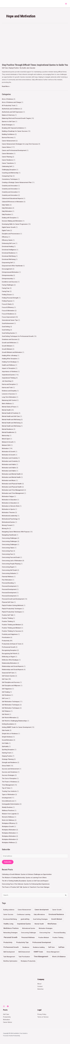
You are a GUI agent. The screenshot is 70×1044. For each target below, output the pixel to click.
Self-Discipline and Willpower (11, 688)
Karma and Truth (7, 390)
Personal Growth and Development (13, 602)
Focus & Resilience (8, 317)
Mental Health (6, 413)
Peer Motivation (7, 583)
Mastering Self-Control (9, 403)
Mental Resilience (7, 432)
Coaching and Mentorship (10, 176)
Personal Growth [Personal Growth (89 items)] (10, 940)
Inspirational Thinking (8, 381)
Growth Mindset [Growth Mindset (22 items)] (56, 922)
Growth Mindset (7, 349)
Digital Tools (6, 233)
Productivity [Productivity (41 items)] (8, 945)
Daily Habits (5, 208)
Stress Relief (6, 769)
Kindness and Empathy (9, 394)
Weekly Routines (7, 810)
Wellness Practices (8, 813)
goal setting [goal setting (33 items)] (25, 922)
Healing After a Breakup (9, 358)
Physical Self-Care (8, 605)
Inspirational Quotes (8, 378)
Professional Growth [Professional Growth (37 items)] (11, 950)
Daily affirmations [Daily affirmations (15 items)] (39, 917)
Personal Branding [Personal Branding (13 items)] (59, 936)
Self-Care (5, 71)
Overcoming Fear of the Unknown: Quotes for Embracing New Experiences (26, 887)
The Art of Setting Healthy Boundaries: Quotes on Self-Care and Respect (25, 884)
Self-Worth (5, 717)
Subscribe (7, 865)
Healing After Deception (9, 362)
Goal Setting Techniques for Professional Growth (17, 339)
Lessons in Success (8, 397)
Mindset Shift (6, 448)
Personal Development (9, 589)
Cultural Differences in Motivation (12, 205)
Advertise (40, 992)
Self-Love (5, 701)
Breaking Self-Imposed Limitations (13, 131)
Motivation (5, 451)
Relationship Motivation (9, 666)
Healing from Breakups (9, 365)
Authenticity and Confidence (11, 112)
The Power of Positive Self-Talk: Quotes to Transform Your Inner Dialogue (25, 890)
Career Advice (6, 150)
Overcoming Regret (8, 570)
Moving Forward (7, 528)
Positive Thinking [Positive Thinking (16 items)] (58, 940)
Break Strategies (7, 128)
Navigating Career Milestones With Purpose (16, 535)
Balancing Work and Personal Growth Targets (16, 121)
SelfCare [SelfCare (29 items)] (61, 950)
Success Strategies (8, 778)
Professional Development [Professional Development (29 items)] (41, 945)
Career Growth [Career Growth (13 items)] (57, 913)
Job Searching (6, 384)
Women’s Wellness (8, 820)
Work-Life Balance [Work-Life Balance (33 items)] (59, 960)
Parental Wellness (7, 580)
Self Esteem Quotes (8, 679)
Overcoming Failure (8, 551)
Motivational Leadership (9, 519)
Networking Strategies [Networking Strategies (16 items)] (10, 936)
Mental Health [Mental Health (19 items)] (39, 927)
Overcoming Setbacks (9, 576)
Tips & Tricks (6, 791)
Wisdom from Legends (9, 817)
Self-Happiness (7, 692)
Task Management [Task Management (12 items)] (9, 960)
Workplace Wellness (8, 846)
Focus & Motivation (8, 314)
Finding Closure (7, 298)
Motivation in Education (9, 503)
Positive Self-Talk (7, 618)
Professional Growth (8, 650)
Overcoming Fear (7, 554)
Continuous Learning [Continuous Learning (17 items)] (23, 917)
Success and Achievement (10, 772)
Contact (40, 989)
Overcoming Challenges (9, 541)
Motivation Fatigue (8, 499)
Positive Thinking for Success (11, 634)
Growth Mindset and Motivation (12, 355)
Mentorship (5, 438)
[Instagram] (4, 1009)
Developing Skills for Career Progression (15, 227)
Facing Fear (5, 291)
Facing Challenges (7, 288)
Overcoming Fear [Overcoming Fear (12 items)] (44, 936)
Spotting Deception (8, 753)
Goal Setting (6, 330)
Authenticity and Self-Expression (12, 115)
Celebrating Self (7, 169)
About (39, 987)
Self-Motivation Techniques (10, 704)
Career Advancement (8, 144)
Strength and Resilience (9, 765)
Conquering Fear (7, 179)
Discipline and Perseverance (11, 237)
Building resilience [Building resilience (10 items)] (8, 912)
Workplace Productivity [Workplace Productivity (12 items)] (28, 964)
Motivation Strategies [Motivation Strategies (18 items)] (45, 931)
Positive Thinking (7, 621)
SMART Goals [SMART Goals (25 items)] (38, 955)
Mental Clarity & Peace (9, 410)
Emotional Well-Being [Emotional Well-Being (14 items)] (10, 922)
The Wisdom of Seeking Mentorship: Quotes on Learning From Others (24, 880)
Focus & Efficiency (8, 310)
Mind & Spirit (6, 442)
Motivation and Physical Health (12, 487)
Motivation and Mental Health (11, 477)
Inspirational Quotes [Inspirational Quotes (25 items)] (24, 927)
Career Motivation (7, 157)
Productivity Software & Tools (11, 647)
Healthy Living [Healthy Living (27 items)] (8, 927)
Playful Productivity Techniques (12, 612)
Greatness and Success (9, 342)
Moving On (5, 531)
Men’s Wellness (7, 406)
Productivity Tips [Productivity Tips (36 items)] (22, 945)
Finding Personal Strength (10, 301)
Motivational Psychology (10, 522)
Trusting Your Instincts (9, 794)
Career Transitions (8, 166)
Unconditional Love (8, 804)
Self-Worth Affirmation (9, 720)
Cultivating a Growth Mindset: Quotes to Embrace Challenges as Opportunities (27, 877)
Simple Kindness (7, 740)
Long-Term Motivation (9, 400)
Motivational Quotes (8, 525)
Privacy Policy (41, 1017)
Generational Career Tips (10, 323)
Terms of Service (42, 1020)
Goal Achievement (8, 326)
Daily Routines (6, 217)
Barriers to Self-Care (8, 124)
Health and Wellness (8, 368)
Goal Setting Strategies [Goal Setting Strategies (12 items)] (40, 922)
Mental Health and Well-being (11, 422)
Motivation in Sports (8, 512)
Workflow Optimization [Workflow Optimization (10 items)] (10, 964)
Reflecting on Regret (8, 660)
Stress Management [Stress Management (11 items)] (53, 955)
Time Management (8, 788)
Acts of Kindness (7, 102)
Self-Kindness (6, 698)
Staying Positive (14, 71)
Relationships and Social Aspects (12, 669)
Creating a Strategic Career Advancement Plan (16, 185)
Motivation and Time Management (13, 493)
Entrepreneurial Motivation (10, 275)
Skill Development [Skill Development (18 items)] (9, 955)
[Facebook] (8, 1009)
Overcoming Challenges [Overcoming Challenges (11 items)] (28, 936)
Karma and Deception (9, 387)
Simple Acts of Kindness (10, 736)
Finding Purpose (7, 304)
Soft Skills (5, 746)
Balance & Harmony (8, 118)
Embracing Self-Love (8, 246)
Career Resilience (7, 163)
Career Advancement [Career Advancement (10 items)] (24, 912)
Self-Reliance (6, 714)
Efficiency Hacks (7, 243)
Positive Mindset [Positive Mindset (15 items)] (43, 940)
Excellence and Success (9, 285)
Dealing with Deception (9, 221)
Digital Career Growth (8, 230)
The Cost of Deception (9, 781)
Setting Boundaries (8, 727)
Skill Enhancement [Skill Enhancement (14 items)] (24, 955)
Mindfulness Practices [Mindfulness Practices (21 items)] (11, 931)
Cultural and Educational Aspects (12, 201)
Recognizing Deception (9, 653)
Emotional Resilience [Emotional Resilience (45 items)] (56, 917)
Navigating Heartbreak (9, 538)
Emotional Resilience (8, 256)
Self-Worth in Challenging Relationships (14, 724)
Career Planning (7, 160)
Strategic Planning (7, 762)
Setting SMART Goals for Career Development (16, 730)
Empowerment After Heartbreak (12, 269)
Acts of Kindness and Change (11, 105)
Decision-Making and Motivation (12, 224)
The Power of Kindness (9, 785)
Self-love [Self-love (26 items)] (51, 950)
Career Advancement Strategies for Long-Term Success (20, 147)
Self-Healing (6, 695)
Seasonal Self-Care (8, 676)
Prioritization (6, 640)
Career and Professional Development (14, 153)
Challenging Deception (9, 173)
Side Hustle (5, 733)
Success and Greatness (9, 775)
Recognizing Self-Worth (9, 656)
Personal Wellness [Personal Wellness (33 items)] (28, 940)
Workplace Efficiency (8, 826)
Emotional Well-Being (8, 259)
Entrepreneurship (7, 278)
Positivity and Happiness (10, 637)
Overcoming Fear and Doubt (11, 560)
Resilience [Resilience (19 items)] (25, 950)
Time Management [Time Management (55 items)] (41, 959)
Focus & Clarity (7, 307)
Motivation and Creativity (10, 461)
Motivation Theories (8, 515)
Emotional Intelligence (9, 253)
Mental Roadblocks (8, 435)
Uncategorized (6, 801)
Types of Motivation (8, 797)
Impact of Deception (8, 371)
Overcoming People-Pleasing (11, 567)
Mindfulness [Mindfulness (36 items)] (52, 927)
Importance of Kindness (9, 374)
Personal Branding (8, 586)
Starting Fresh (6, 756)
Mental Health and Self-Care (11, 419)
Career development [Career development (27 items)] (42, 913)
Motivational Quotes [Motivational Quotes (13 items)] (28, 931)
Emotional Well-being (8, 262)
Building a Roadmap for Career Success (14, 134)
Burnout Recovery (7, 140)
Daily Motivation (7, 211)
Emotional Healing (7, 249)
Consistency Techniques (10, 182)
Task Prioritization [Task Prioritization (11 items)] (24, 959)
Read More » (6, 89)
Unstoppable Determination (10, 807)
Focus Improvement (8, 320)
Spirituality (5, 749)
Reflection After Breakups (10, 663)
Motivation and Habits (9, 467)
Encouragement (7, 272)
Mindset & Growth (7, 445)
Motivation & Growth (8, 455)
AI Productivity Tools (8, 108)
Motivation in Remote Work (10, 509)
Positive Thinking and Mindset (11, 628)
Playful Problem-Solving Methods (12, 608)
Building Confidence (8, 137)
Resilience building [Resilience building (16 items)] (39, 950)
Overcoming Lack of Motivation (12, 564)
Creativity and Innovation (10, 189)
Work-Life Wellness (8, 823)
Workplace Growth (8, 829)
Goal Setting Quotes (8, 336)
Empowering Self (7, 265)
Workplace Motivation (9, 833)
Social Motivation (7, 743)
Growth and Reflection (9, 346)
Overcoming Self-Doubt (9, 573)
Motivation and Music (9, 483)
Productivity (5, 644)
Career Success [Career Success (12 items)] (8, 917)
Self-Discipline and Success (11, 685)
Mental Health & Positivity (10, 416)
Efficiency (5, 240)
